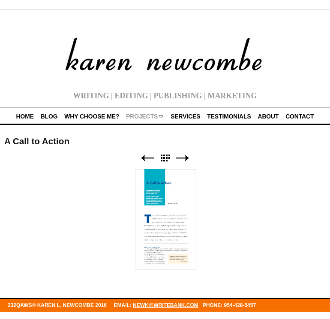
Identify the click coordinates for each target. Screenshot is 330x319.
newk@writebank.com (165, 305)
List (165, 158)
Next (182, 158)
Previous (147, 158)
